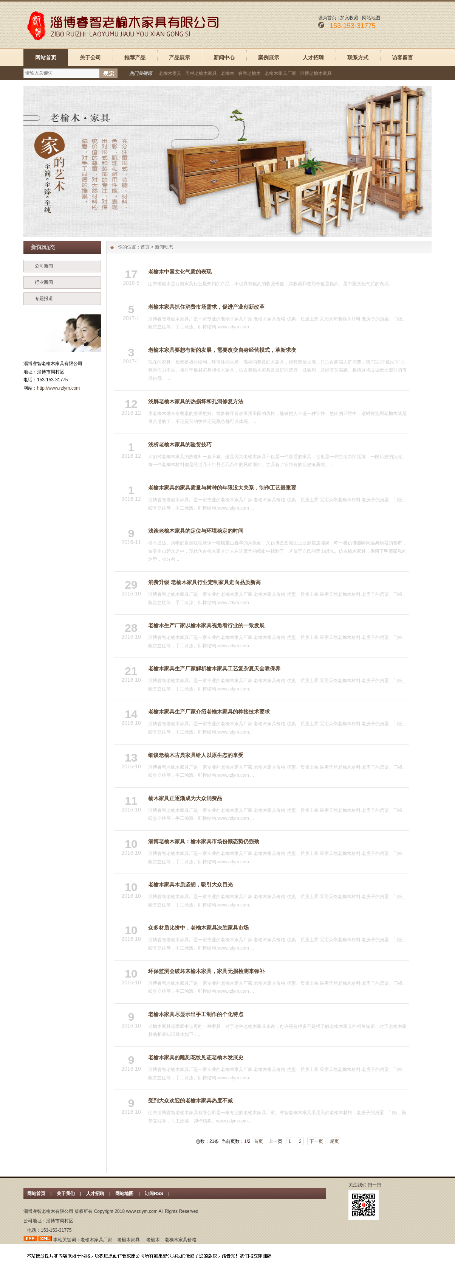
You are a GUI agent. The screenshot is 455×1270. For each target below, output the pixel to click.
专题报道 (44, 298)
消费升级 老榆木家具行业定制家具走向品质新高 (204, 582)
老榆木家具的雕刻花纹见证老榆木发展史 (195, 1057)
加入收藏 (349, 17)
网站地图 (371, 17)
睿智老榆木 (249, 73)
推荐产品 (134, 57)
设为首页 (327, 17)
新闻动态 (164, 247)
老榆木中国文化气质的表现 (180, 272)
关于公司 (90, 57)
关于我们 (66, 1193)
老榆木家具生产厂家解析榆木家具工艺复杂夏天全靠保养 (214, 668)
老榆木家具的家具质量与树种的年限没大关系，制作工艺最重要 (222, 488)
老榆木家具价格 (181, 1239)
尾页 (334, 1141)
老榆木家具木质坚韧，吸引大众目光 (190, 884)
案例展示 (268, 57)
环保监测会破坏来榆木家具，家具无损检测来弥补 (206, 971)
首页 (145, 247)
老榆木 (227, 73)
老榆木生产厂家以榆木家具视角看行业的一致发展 (206, 625)
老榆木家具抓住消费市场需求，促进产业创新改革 (206, 307)
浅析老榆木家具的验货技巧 (180, 444)
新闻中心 (224, 57)
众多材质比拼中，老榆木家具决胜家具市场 (198, 928)
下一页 (316, 1141)
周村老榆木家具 (201, 73)
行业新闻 (44, 282)
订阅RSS (154, 1193)
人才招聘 (313, 57)
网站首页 (45, 57)
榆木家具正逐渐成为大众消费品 (185, 798)
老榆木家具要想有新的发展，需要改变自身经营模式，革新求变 (222, 350)
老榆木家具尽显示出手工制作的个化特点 (195, 1014)
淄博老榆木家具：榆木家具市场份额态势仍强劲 (203, 841)
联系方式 (357, 57)
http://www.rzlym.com (58, 388)
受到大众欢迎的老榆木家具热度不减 (190, 1100)
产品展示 (179, 57)
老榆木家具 (170, 73)
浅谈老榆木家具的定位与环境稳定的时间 (195, 531)
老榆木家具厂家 (280, 73)
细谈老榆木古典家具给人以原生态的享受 (195, 755)
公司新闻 (44, 266)
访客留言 (402, 57)
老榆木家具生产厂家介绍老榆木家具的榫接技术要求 (209, 712)
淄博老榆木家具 (316, 73)
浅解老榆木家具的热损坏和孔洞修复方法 (195, 401)
